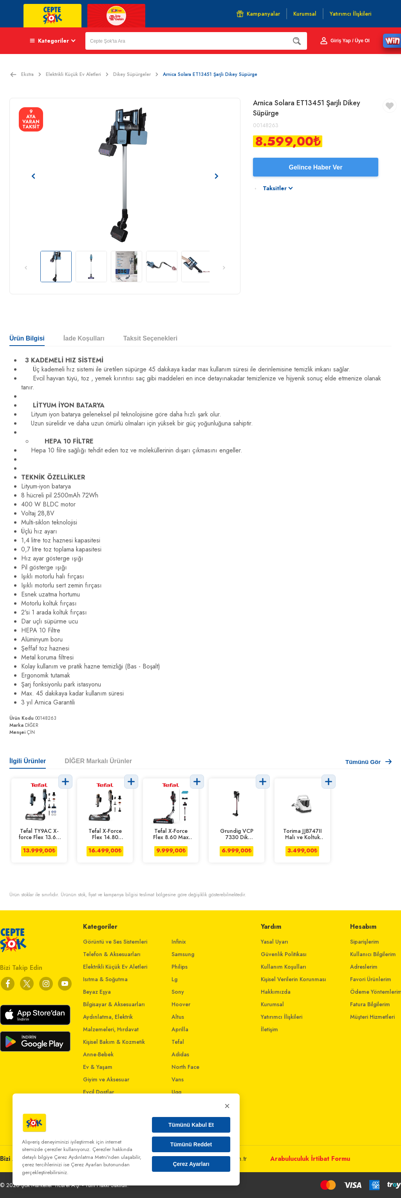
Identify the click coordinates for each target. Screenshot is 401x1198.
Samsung (183, 954)
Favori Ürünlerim (370, 979)
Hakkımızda (276, 992)
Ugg (176, 1092)
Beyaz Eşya (97, 992)
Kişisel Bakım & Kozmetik (114, 1042)
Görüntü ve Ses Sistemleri (115, 942)
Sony (178, 992)
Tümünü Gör (368, 761)
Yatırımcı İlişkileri (281, 1017)
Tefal (178, 1042)
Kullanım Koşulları (283, 967)
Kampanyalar (258, 13)
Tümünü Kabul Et (191, 1125)
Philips (180, 967)
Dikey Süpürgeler (135, 74)
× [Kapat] (227, 1106)
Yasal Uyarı (274, 942)
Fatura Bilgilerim (370, 1004)
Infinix (179, 942)
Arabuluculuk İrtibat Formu (310, 1158)
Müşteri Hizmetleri (372, 1017)
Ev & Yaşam (97, 1067)
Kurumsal (272, 1004)
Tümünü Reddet (191, 1144)
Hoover (181, 1004)
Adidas (180, 1054)
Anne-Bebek (98, 1054)
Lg (174, 979)
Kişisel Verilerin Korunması (293, 979)
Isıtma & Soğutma (105, 979)
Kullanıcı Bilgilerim (373, 954)
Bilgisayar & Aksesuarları (114, 1004)
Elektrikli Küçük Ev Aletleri (77, 74)
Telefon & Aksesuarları (112, 954)
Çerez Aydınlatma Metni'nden (86, 1157)
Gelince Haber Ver (316, 167)
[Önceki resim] (33, 176)
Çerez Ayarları (191, 1164)
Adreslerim (364, 967)
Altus (178, 1017)
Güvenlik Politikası (284, 954)
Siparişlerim (364, 942)
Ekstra (31, 74)
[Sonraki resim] (216, 176)
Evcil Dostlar (98, 1092)
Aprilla (180, 1029)
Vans (178, 1079)
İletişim (269, 1029)
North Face (185, 1067)
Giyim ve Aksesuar (106, 1079)
